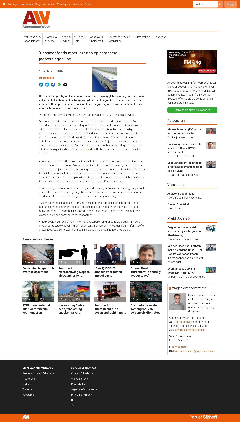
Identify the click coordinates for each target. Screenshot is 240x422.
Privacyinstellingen (81, 394)
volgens (85, 149)
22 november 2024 (142, 262)
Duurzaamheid (142, 37)
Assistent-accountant (181, 193)
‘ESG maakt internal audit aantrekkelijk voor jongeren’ (36, 309)
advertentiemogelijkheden (189, 329)
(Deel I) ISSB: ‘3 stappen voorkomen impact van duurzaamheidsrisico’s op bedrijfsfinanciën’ (110, 272)
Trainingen (13, 4)
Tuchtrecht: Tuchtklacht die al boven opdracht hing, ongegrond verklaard (109, 309)
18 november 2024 (106, 299)
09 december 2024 (34, 262)
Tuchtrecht (159, 37)
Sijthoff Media (182, 321)
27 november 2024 (70, 262)
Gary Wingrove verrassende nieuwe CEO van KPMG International (185, 148)
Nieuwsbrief (29, 378)
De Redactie (46, 77)
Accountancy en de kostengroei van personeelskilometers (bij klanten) (145, 309)
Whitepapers (63, 4)
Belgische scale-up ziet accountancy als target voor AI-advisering (185, 231)
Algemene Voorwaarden (84, 389)
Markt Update (177, 218)
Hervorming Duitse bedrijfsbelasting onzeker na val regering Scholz (71, 309)
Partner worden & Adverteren (38, 373)
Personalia (175, 121)
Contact (88, 4)
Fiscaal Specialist (178, 204)
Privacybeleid (78, 384)
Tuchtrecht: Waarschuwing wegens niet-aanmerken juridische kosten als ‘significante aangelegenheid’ (74, 272)
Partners (77, 4)
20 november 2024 (34, 299)
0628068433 (179, 347)
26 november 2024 (106, 262)
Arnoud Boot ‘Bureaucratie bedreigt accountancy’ (146, 272)
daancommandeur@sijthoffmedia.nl (193, 351)
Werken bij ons (79, 378)
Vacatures (27, 4)
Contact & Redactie (82, 373)
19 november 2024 (70, 299)
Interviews (48, 4)
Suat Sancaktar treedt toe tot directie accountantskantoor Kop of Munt (185, 166)
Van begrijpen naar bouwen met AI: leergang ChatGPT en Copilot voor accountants (185, 250)
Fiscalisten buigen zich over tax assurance (38, 270)
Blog (38, 4)
